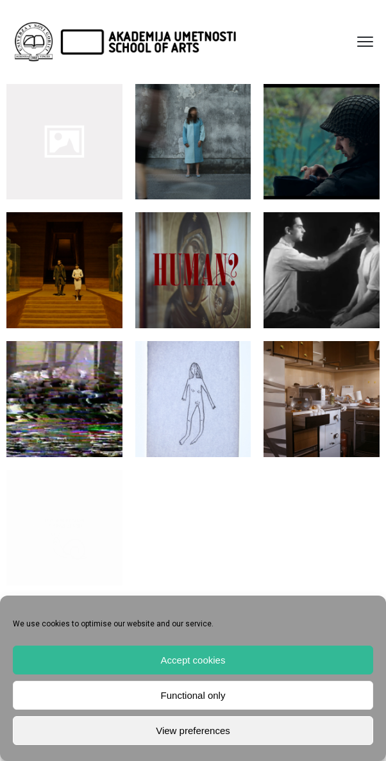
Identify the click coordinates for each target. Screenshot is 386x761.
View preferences (193, 730)
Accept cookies (193, 660)
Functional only (193, 695)
